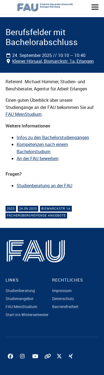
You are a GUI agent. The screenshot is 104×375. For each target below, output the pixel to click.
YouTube (35, 362)
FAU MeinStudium (24, 114)
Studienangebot (20, 298)
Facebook (11, 362)
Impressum (62, 290)
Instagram (23, 362)
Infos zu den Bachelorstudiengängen (53, 137)
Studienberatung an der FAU (44, 186)
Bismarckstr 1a (55, 208)
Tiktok (47, 362)
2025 (11, 208)
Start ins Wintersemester (27, 314)
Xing (72, 362)
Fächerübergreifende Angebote (36, 215)
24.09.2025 (28, 208)
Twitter (59, 362)
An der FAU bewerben (38, 158)
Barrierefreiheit (65, 306)
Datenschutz (63, 298)
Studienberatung (20, 290)
